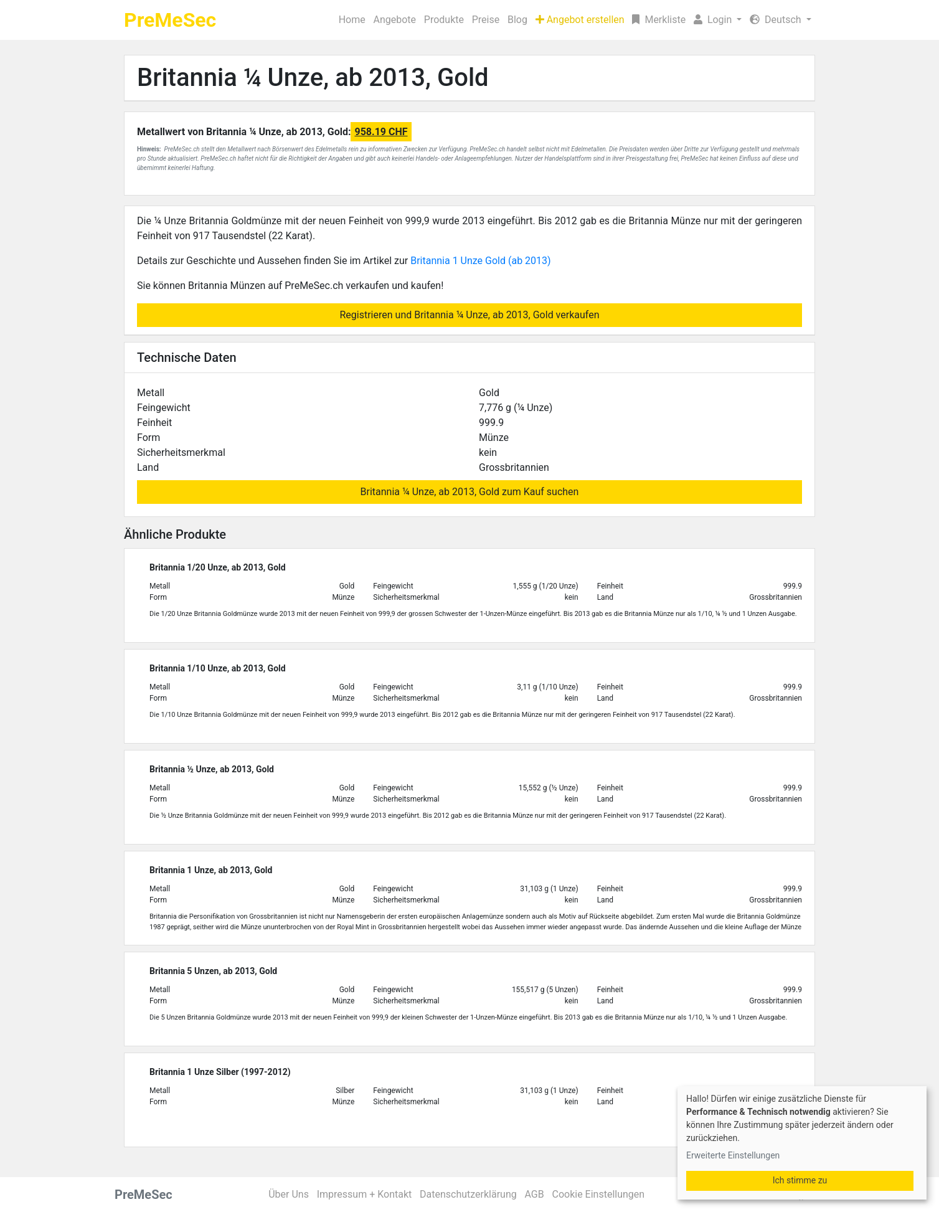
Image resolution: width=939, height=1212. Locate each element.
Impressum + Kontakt (364, 1194)
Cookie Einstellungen (598, 1194)
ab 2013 (529, 261)
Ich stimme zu (800, 1180)
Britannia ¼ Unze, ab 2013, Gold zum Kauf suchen (470, 492)
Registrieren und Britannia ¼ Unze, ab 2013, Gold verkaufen (469, 315)
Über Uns (288, 1194)
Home (352, 20)
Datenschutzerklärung (468, 1194)
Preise (485, 20)
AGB (534, 1194)
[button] (718, 20)
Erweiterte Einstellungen (733, 1155)
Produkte (444, 20)
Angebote (394, 20)
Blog (517, 20)
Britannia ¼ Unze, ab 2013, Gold (313, 77)
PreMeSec (170, 20)
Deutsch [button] (776, 20)
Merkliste (659, 20)
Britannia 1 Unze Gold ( (460, 261)
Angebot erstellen (580, 20)
